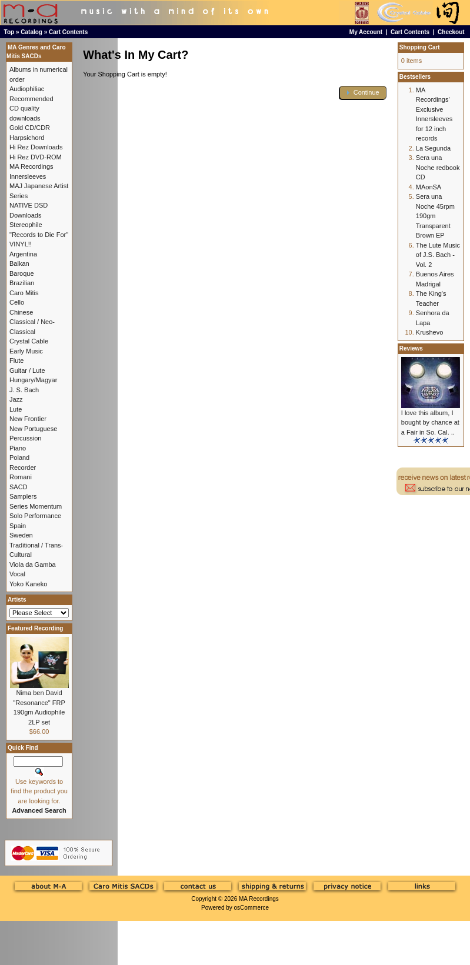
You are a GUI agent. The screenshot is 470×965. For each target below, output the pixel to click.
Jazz (16, 399)
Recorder (22, 467)
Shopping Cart (419, 47)
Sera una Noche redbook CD (438, 167)
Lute (15, 409)
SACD (18, 486)
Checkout (451, 32)
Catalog (31, 32)
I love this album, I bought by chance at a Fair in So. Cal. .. (430, 422)
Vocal (17, 573)
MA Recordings (259, 899)
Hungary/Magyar (33, 379)
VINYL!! (20, 244)
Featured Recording (35, 628)
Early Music (26, 351)
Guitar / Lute (27, 370)
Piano (17, 448)
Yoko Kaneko (28, 583)
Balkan (19, 263)
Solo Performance (35, 515)
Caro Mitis (24, 292)
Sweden (21, 535)
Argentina (23, 254)
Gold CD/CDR (29, 127)
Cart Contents (68, 32)
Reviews (411, 348)
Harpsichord (26, 137)
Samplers (22, 496)
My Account (365, 32)
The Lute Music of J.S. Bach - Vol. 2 (438, 255)
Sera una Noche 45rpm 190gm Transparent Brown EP (435, 216)
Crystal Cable (28, 341)
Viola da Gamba (32, 564)
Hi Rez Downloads (35, 147)
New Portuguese (33, 428)
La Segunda (433, 148)
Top (9, 32)
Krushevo (429, 332)
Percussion (25, 438)
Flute (16, 360)
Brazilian (21, 282)
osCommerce (251, 907)
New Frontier (27, 418)
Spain (17, 525)
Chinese (21, 312)
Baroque (21, 273)
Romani (20, 476)
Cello (16, 302)
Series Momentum (35, 506)
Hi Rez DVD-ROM (35, 157)
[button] (362, 92)
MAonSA (428, 187)
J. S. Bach (24, 389)
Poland (19, 457)
